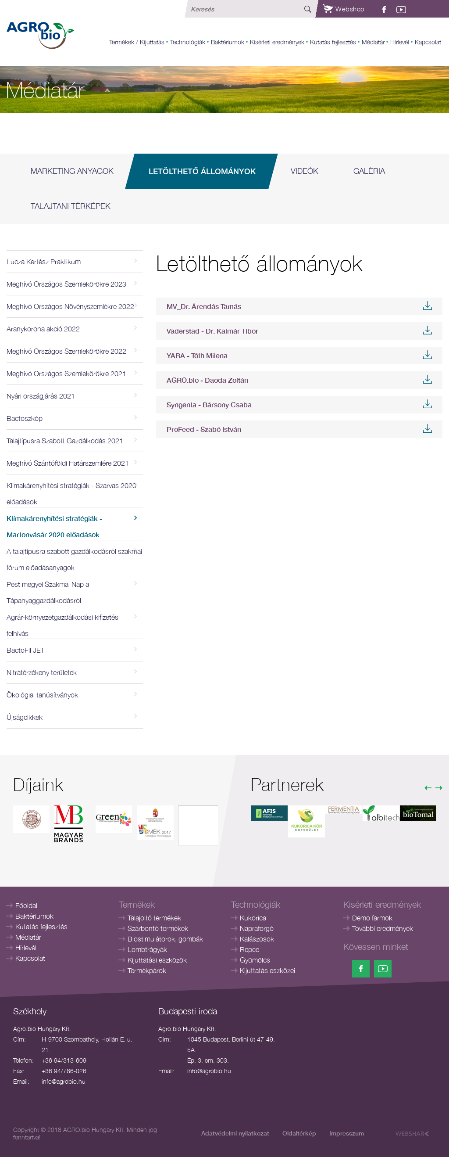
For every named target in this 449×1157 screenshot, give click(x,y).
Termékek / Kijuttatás (136, 42)
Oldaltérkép (299, 1133)
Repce (249, 949)
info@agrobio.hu (64, 1081)
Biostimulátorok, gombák (165, 939)
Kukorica (253, 918)
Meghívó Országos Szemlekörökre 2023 (66, 284)
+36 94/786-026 (64, 1070)
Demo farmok (372, 918)
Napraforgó (257, 928)
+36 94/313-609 (64, 1060)
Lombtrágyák (147, 949)
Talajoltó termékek (154, 918)
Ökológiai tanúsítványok (42, 695)
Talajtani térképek (70, 206)
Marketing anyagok (72, 171)
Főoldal (26, 905)
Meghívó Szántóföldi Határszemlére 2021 (68, 463)
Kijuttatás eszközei (267, 970)
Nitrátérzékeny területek (42, 672)
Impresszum (346, 1133)
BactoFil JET (25, 650)
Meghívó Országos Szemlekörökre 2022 (66, 351)
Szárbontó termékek (158, 928)
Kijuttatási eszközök (157, 960)
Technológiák (187, 42)
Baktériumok (227, 42)
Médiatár (373, 42)
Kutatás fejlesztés (333, 42)
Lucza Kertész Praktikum (44, 262)
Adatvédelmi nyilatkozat (235, 1133)
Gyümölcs (255, 960)
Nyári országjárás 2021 (41, 396)
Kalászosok (257, 939)
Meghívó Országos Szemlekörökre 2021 (66, 373)
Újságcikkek (25, 717)
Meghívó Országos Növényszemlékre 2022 (70, 306)
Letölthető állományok (202, 171)
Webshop (344, 9)
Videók (304, 171)
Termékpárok (147, 970)
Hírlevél (399, 42)
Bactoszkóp (25, 418)
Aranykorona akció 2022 (43, 329)
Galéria (369, 171)
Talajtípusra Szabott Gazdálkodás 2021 (65, 441)
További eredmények (382, 928)
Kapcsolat (428, 42)
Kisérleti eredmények (277, 42)
